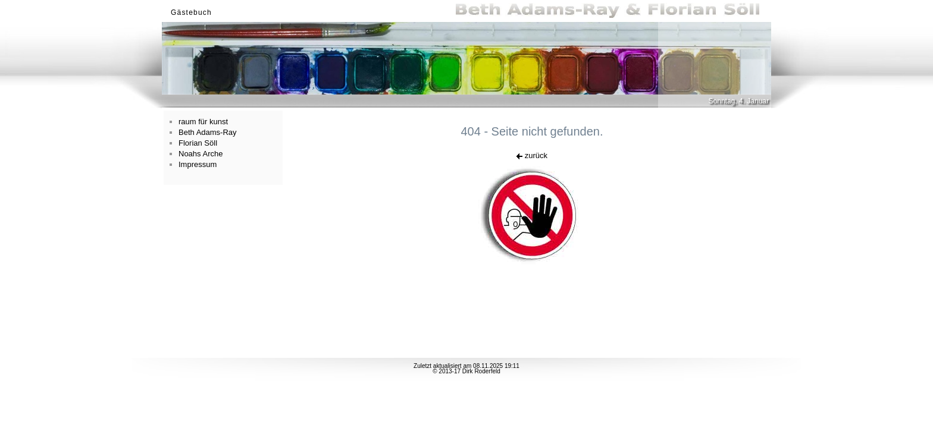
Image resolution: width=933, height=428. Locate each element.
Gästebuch (191, 12)
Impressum (198, 164)
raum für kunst (203, 121)
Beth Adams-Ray (208, 132)
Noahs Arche (201, 153)
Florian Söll (198, 143)
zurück (531, 155)
